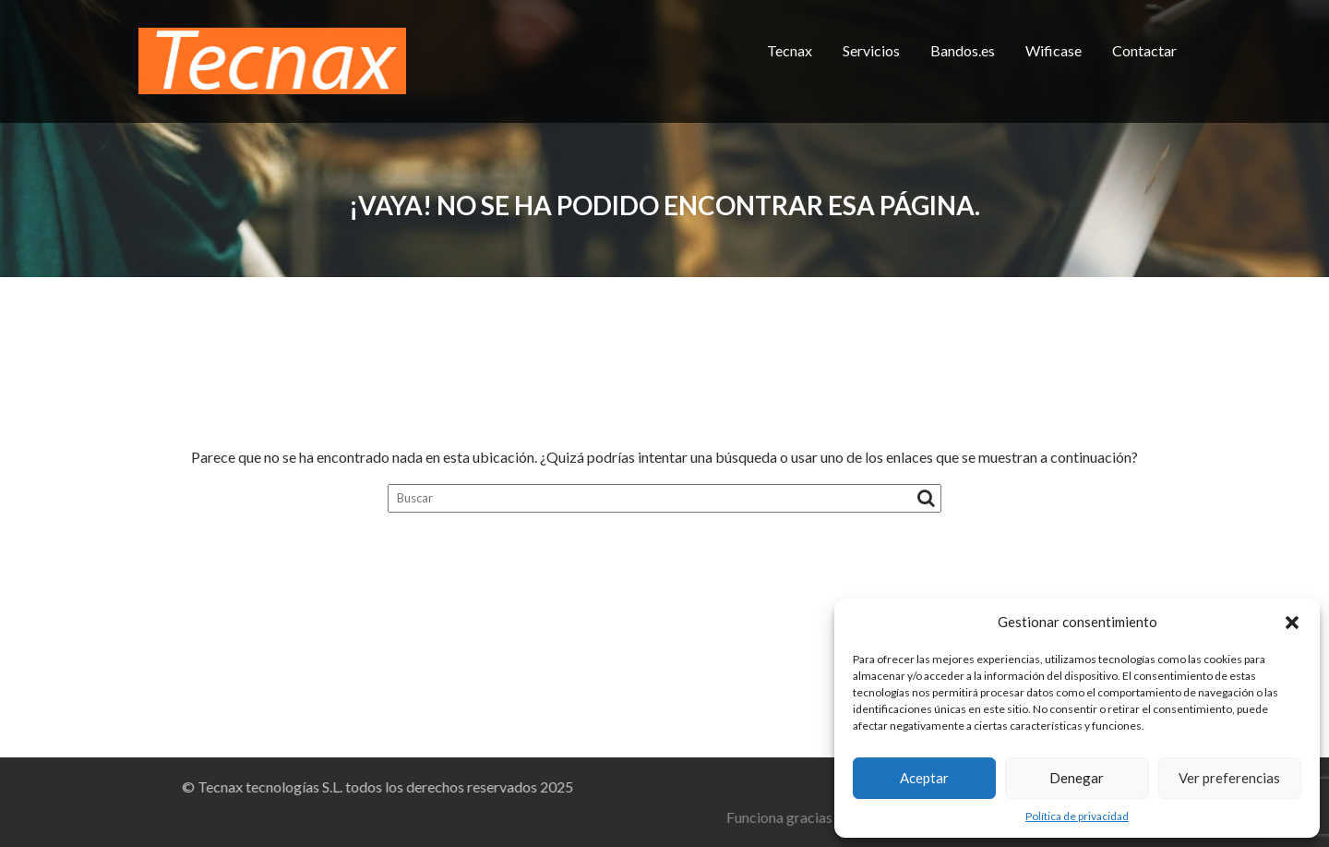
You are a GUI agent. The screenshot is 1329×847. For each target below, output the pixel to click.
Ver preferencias (1229, 777)
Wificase (1053, 50)
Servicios (871, 50)
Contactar (1144, 50)
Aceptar (924, 777)
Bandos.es (962, 50)
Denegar (1076, 777)
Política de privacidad (1077, 816)
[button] (1292, 622)
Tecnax (789, 50)
